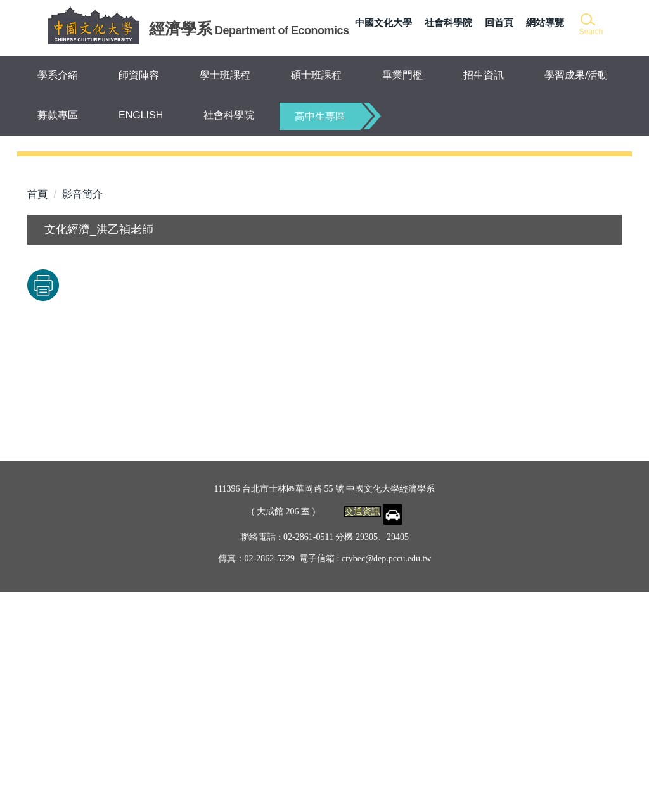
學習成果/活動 (576, 75)
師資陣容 (139, 75)
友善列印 (160, 490)
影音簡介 (82, 399)
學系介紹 (57, 75)
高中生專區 (320, 116)
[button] (590, 25)
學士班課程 (225, 75)
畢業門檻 (402, 75)
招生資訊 (483, 75)
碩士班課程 (316, 75)
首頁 (37, 399)
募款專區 (57, 115)
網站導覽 (545, 22)
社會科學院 (448, 22)
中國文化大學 (383, 22)
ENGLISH (141, 115)
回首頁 (499, 22)
